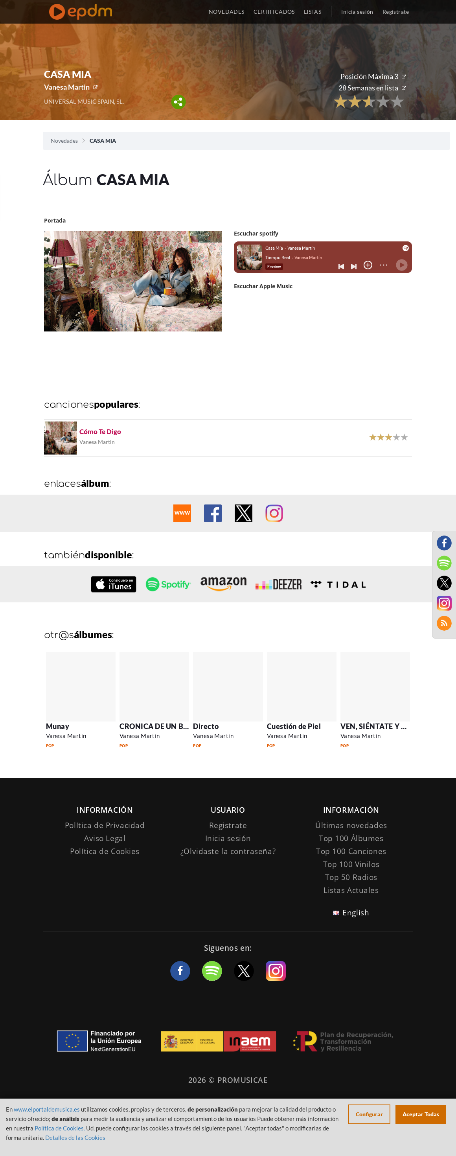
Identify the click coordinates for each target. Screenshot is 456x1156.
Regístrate (395, 11)
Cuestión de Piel (294, 726)
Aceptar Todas (421, 1114)
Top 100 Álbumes (351, 838)
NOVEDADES (227, 11)
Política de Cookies (105, 851)
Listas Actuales (351, 890)
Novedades (64, 140)
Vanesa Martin (67, 87)
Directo (206, 726)
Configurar (369, 1114)
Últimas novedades (351, 825)
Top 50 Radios (351, 877)
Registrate (228, 825)
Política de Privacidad (105, 825)
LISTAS (313, 11)
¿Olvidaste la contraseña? (228, 851)
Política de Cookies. (60, 1128)
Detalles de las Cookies (75, 1137)
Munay (58, 726)
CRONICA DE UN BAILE (159, 726)
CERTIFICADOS (274, 11)
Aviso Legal (104, 838)
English (355, 912)
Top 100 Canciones (351, 851)
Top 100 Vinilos (351, 864)
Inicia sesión (357, 11)
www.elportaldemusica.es (47, 1109)
